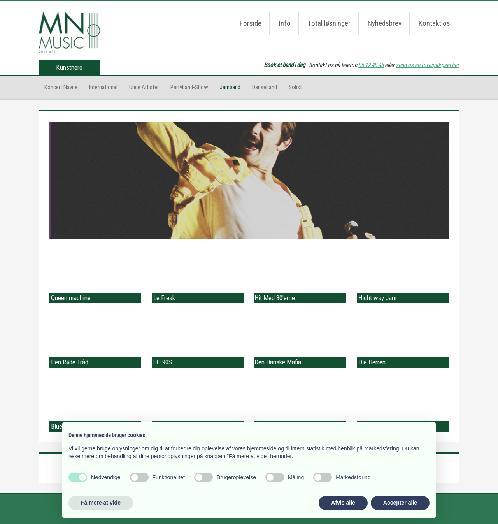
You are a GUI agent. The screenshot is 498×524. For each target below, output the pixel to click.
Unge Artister (144, 87)
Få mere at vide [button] (101, 502)
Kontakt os (434, 23)
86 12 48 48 (371, 65)
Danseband (264, 87)
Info (285, 23)
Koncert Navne (60, 87)
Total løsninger (329, 23)
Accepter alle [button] (400, 502)
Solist (295, 87)
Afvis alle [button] (343, 502)
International (103, 87)
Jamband (230, 87)
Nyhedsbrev (385, 23)
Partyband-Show (189, 87)
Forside (250, 23)
